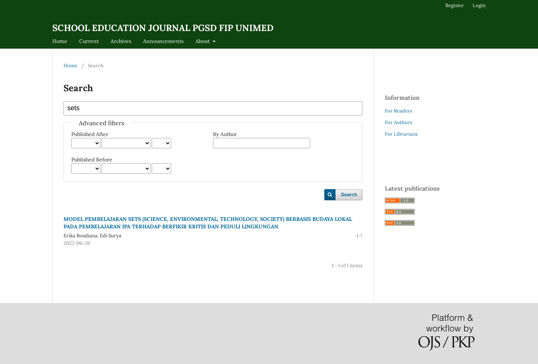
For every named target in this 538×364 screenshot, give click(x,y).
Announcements (163, 41)
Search (349, 194)
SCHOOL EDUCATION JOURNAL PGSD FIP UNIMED (162, 28)
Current (89, 41)
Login (479, 5)
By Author (225, 134)
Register (454, 5)
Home (59, 41)
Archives (121, 41)
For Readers (398, 111)
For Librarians (401, 134)
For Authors (398, 122)
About (203, 41)
